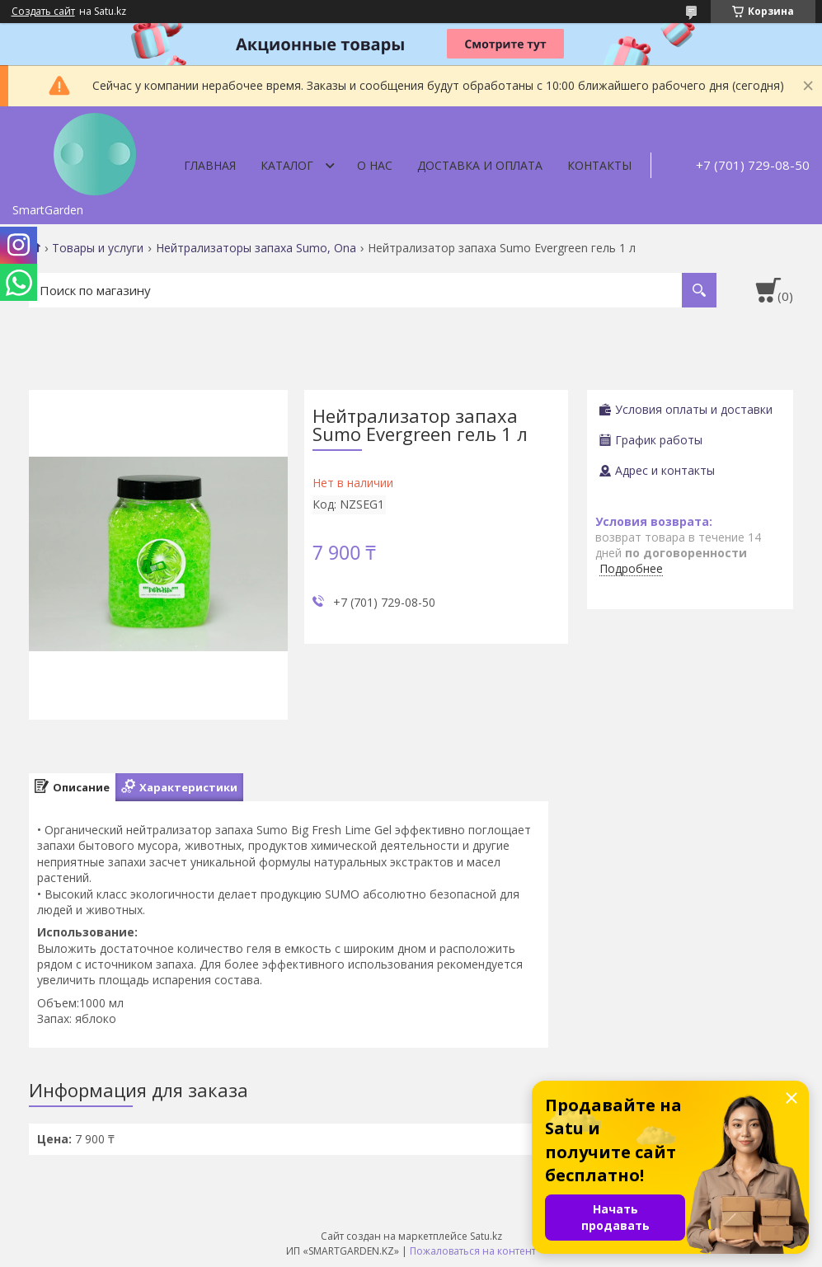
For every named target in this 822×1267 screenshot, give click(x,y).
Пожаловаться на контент (473, 1251)
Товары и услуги (97, 248)
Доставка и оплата (480, 165)
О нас (374, 165)
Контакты (599, 165)
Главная (210, 165)
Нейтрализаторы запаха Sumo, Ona (256, 248)
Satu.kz (486, 1236)
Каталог (287, 165)
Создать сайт (43, 11)
